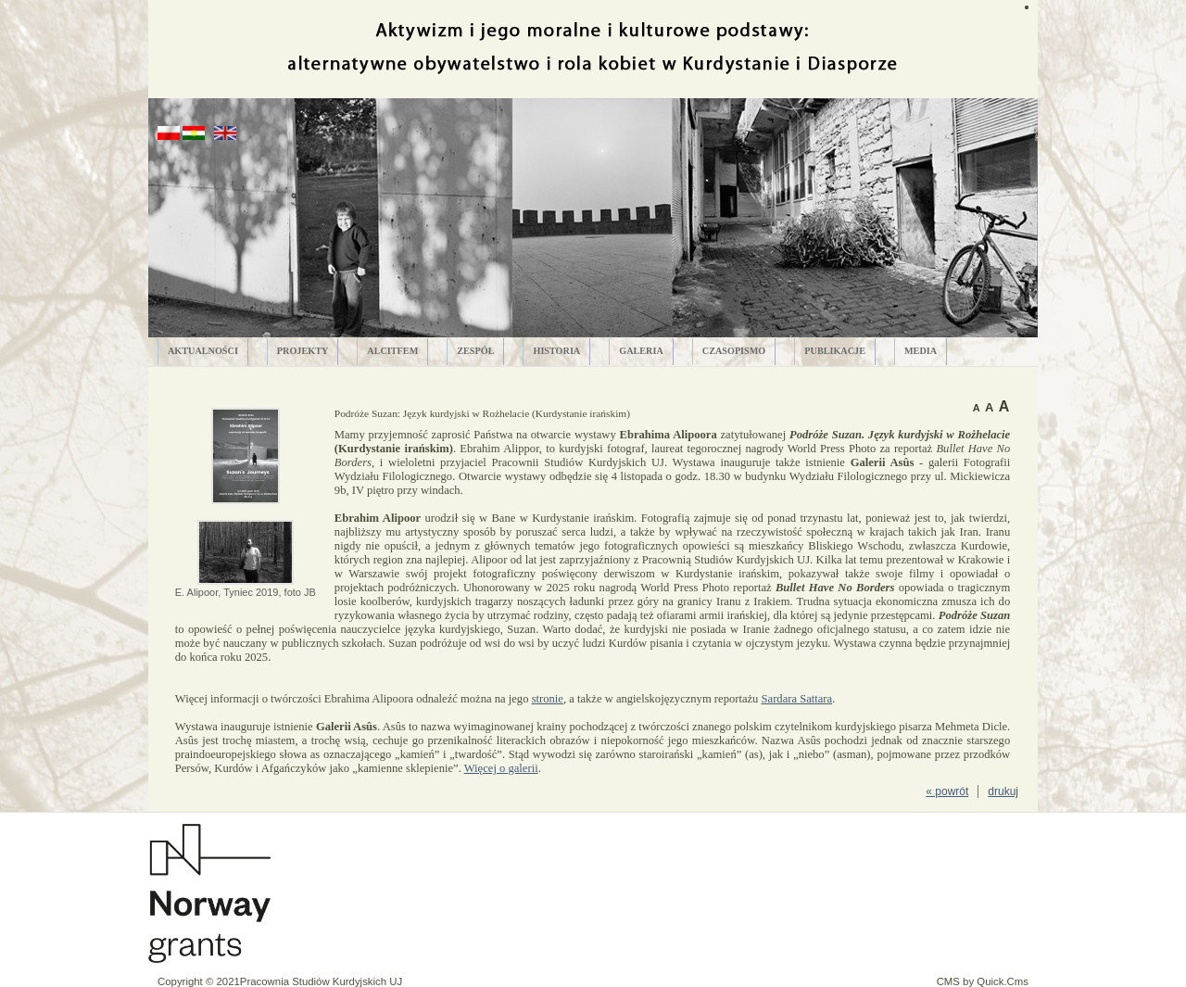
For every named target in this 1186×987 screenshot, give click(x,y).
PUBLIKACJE (834, 351)
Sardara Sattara (797, 698)
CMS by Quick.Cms (982, 981)
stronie (547, 698)
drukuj (1003, 791)
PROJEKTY (302, 351)
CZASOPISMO (734, 351)
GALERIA (641, 351)
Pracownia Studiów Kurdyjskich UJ (321, 981)
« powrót (947, 791)
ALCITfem (392, 351)
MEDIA (920, 351)
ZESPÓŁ (475, 351)
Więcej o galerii (501, 768)
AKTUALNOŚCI (203, 351)
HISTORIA (556, 351)
